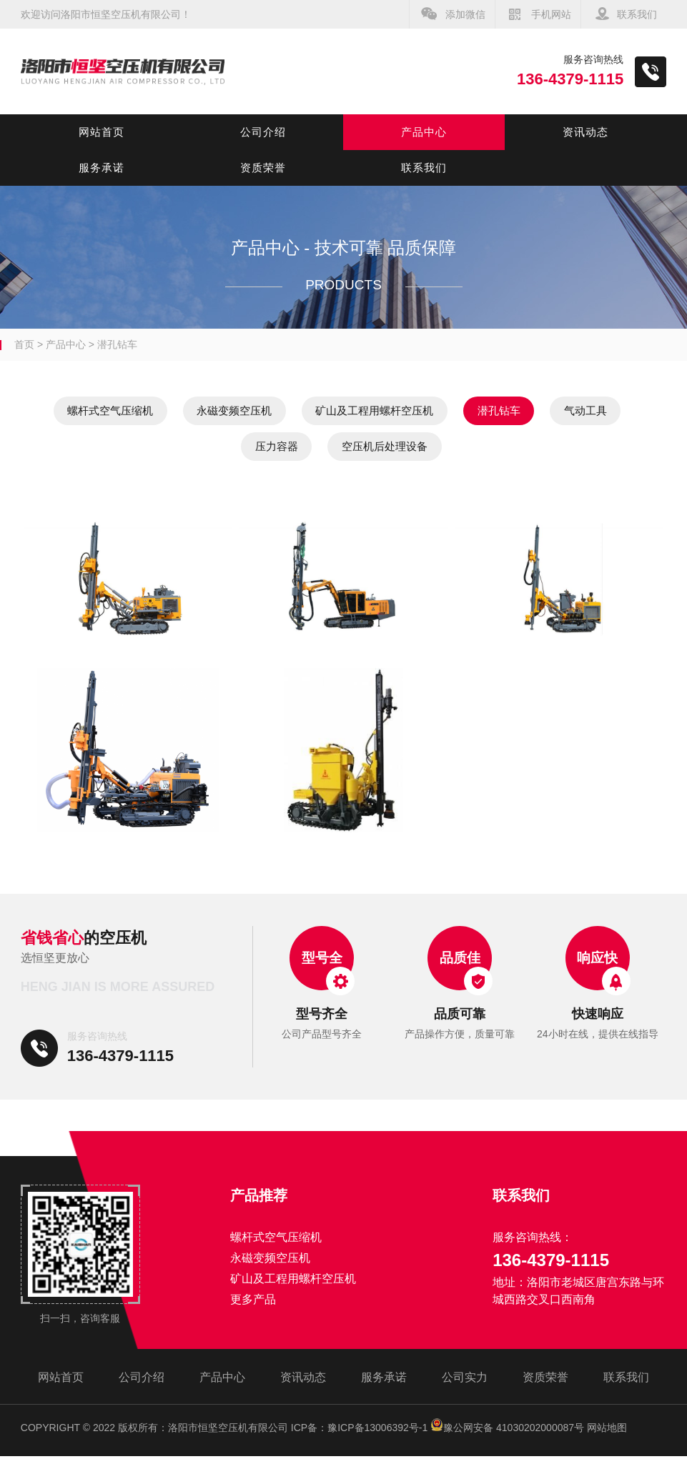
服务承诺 (101, 167)
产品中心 (424, 132)
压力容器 (321, 448)
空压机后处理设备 (447, 448)
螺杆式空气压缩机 (123, 411)
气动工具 (216, 448)
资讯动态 (585, 132)
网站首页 (101, 132)
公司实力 (465, 1380)
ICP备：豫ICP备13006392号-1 (359, 1430)
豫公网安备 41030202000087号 (507, 1430)
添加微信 (465, 14)
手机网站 (551, 14)
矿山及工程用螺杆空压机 (429, 411)
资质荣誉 (263, 167)
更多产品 (253, 1302)
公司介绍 (263, 132)
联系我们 (637, 14)
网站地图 (607, 1430)
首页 (24, 344)
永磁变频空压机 (267, 411)
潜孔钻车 (117, 344)
